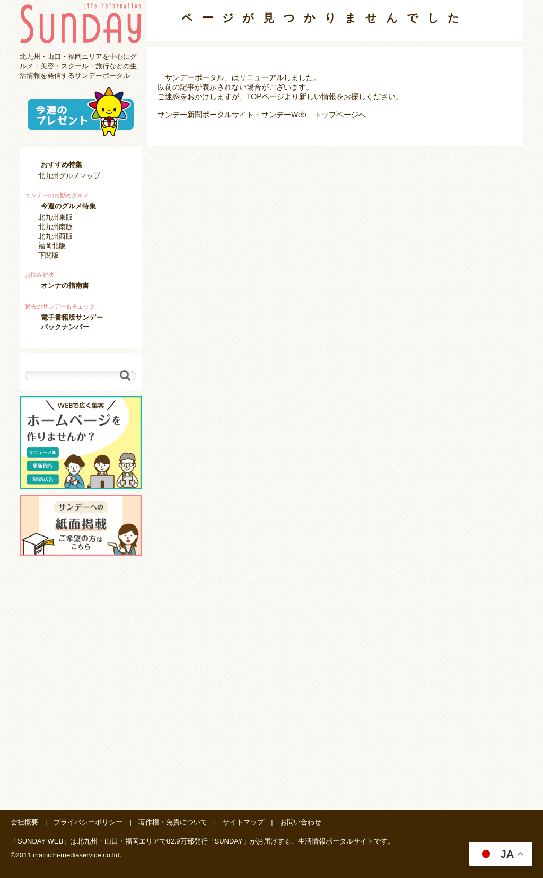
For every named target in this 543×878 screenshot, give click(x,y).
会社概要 (24, 822)
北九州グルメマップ (69, 176)
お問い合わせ (300, 822)
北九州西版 (55, 236)
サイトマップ (243, 822)
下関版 (48, 255)
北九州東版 (55, 217)
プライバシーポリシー (88, 822)
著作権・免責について (172, 822)
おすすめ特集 (61, 165)
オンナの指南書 (65, 285)
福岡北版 (52, 246)
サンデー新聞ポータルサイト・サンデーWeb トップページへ (261, 114)
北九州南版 (55, 227)
